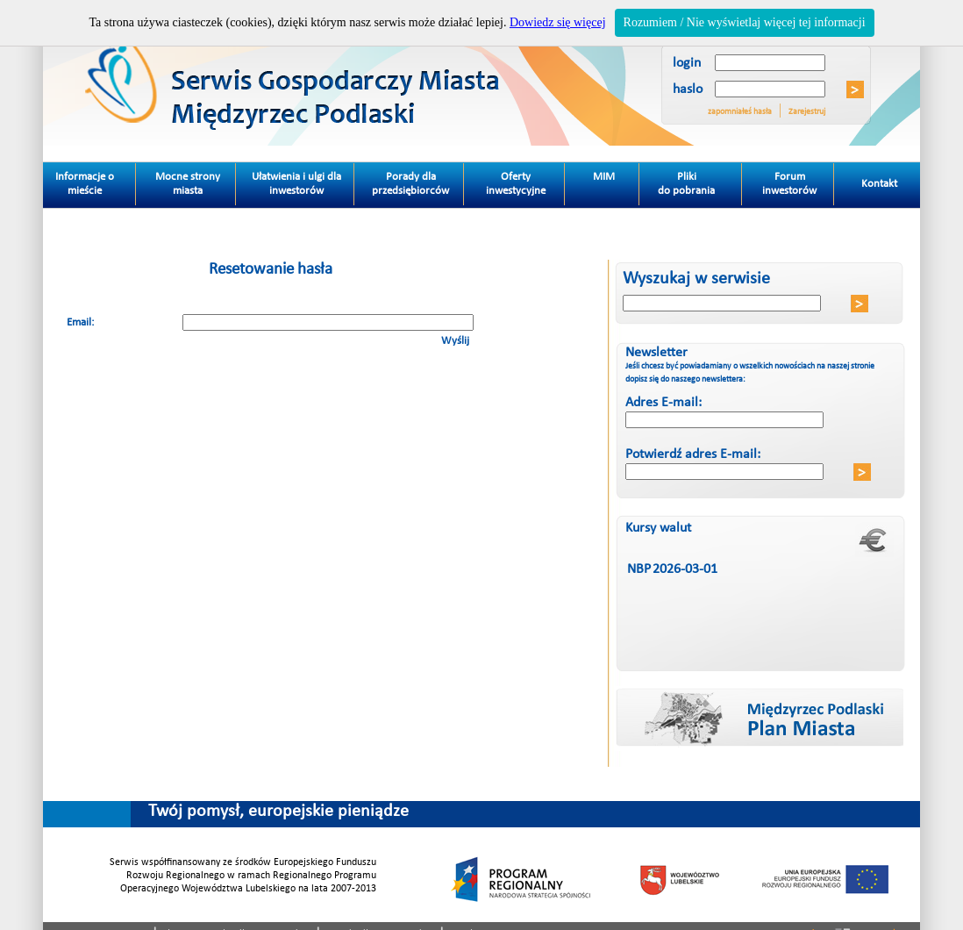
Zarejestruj (806, 112)
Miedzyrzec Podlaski (351, 73)
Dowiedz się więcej (558, 22)
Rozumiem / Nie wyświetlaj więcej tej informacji (745, 22)
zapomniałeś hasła (740, 112)
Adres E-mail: (663, 403)
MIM (604, 176)
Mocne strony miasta (187, 184)
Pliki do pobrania (700, 180)
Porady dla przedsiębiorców (410, 184)
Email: (80, 322)
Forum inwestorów (789, 184)
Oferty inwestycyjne (516, 184)
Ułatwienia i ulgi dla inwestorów (296, 184)
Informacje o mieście (96, 180)
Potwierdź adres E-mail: (692, 454)
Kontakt (867, 176)
